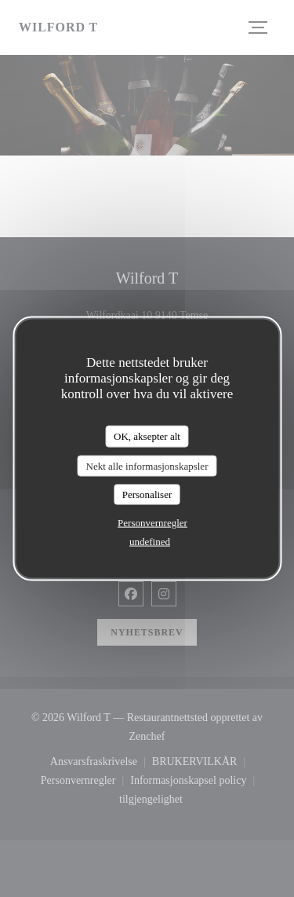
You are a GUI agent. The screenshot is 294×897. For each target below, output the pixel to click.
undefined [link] (149, 541)
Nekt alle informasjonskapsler (147, 465)
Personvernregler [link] (152, 522)
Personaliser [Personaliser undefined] (147, 494)
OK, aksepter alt (147, 436)
